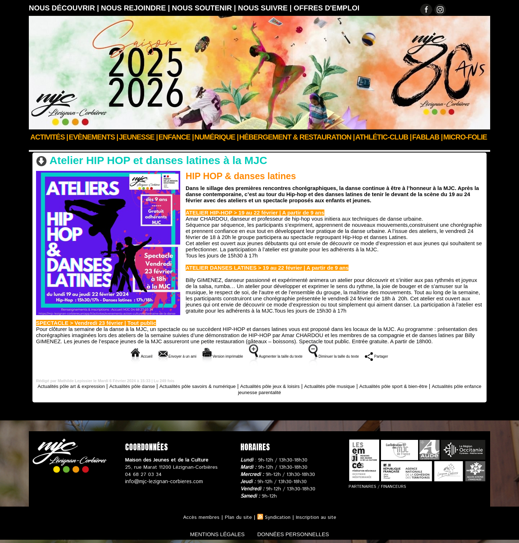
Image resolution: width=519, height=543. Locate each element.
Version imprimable (207, 356)
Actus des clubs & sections (83, 147)
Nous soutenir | (205, 8)
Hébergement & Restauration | (297, 137)
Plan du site (237, 517)
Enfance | (176, 137)
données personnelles (296, 533)
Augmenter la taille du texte (280, 356)
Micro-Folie (465, 137)
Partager (416, 356)
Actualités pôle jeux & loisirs (299, 386)
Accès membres (199, 517)
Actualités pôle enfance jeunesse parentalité (259, 392)
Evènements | (93, 137)
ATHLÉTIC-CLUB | (383, 137)
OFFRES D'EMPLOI (327, 8)
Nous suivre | (266, 8)
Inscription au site (317, 517)
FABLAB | (427, 137)
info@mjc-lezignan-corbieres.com (163, 481)
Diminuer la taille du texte (359, 356)
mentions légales (214, 533)
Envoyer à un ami (147, 356)
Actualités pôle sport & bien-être (437, 386)
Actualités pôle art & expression (78, 386)
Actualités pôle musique (365, 386)
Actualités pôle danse (146, 147)
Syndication (277, 517)
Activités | (49, 137)
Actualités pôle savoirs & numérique (219, 386)
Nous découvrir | (65, 8)
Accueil (37, 147)
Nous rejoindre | (136, 8)
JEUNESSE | (138, 137)
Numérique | (216, 137)
